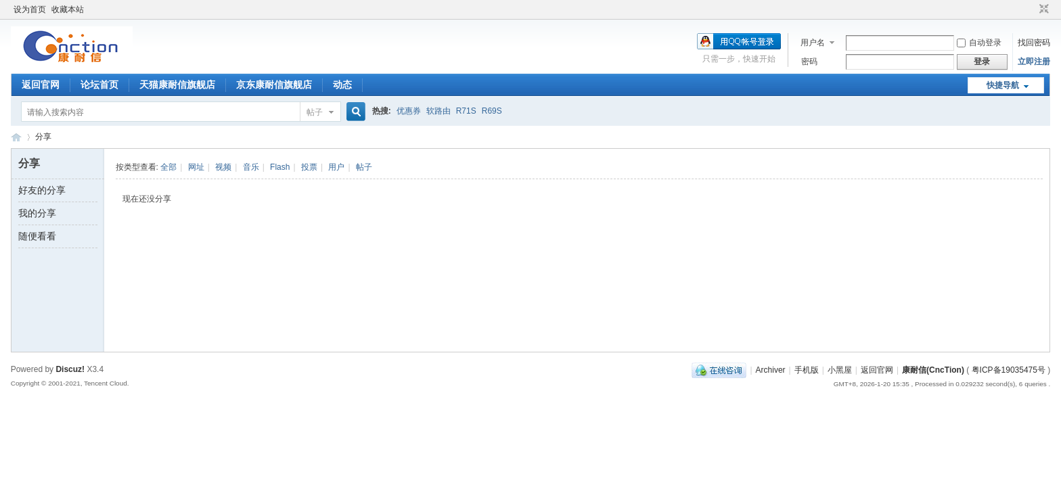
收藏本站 (67, 9)
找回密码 (1034, 42)
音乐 (251, 167)
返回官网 (41, 84)
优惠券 (409, 111)
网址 (196, 167)
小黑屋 (840, 370)
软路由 (438, 111)
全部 (168, 167)
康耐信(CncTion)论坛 (16, 137)
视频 (223, 167)
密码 (809, 61)
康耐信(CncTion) (933, 370)
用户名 (812, 42)
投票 (309, 167)
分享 (43, 136)
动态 (342, 84)
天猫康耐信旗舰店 (177, 84)
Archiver (771, 370)
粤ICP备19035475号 (1008, 370)
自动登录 (979, 42)
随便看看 (37, 236)
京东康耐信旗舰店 (274, 84)
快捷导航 (1003, 85)
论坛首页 (99, 84)
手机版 (806, 370)
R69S (492, 111)
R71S (466, 111)
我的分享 (37, 213)
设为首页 (30, 9)
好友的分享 (42, 190)
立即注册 (1034, 61)
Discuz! (70, 369)
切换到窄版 (1042, 9)
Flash (280, 167)
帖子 (315, 112)
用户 (336, 167)
